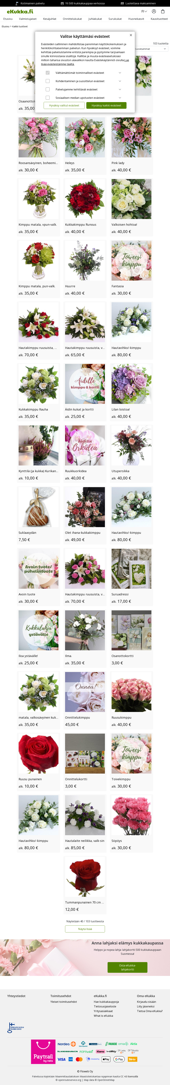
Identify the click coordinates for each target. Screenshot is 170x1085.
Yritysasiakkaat (103, 1011)
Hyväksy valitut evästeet (64, 105)
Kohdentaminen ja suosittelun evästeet (80, 81)
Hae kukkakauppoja (106, 1002)
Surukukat (115, 19)
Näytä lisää (85, 929)
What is (103, 1016)
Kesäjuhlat (49, 19)
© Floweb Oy (85, 1071)
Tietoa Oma (150, 1011)
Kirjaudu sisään (146, 1002)
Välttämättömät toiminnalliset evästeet (80, 73)
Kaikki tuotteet (20, 26)
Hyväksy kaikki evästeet (106, 105)
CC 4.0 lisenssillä (129, 1076)
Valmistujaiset (28, 19)
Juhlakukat (95, 19)
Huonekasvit (136, 19)
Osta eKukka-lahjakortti (127, 967)
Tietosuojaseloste (105, 1006)
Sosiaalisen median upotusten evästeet (80, 98)
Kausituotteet (159, 19)
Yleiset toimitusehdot (63, 1002)
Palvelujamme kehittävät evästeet (76, 89)
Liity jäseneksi (145, 1006)
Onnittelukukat (72, 19)
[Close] (130, 34)
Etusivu (7, 19)
